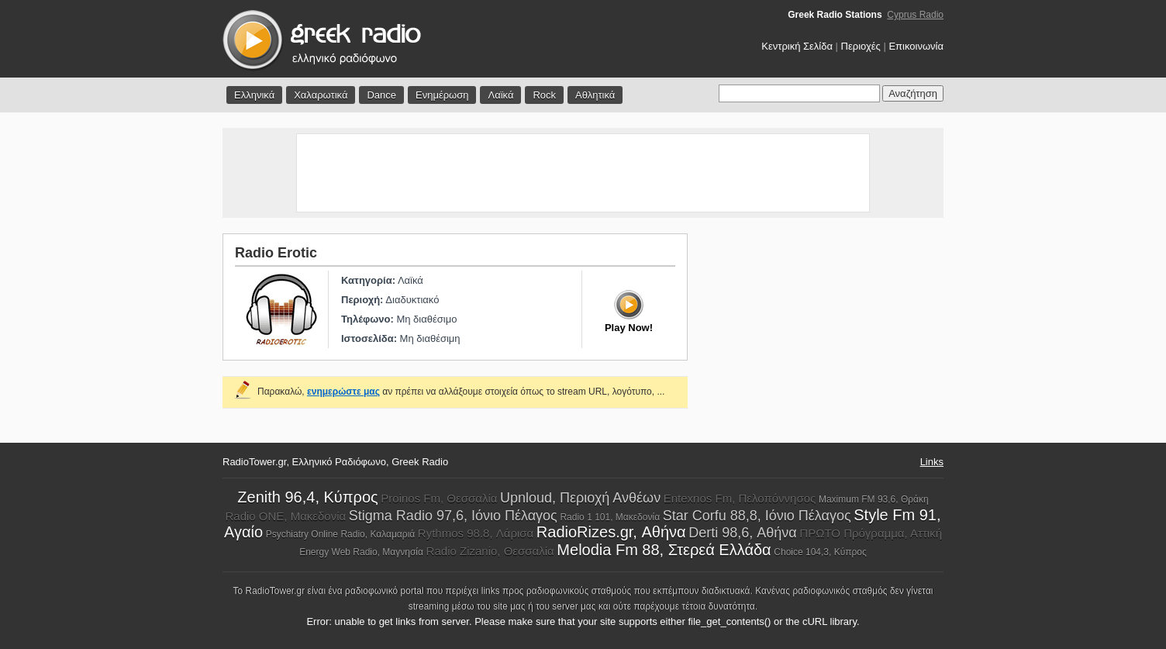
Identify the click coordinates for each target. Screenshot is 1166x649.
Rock (544, 95)
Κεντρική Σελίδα (797, 46)
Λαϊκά (500, 95)
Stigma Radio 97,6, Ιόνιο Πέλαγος (453, 515)
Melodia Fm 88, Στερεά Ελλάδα (664, 549)
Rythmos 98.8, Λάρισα (475, 533)
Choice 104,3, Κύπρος (820, 552)
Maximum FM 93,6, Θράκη (874, 499)
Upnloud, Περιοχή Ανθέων (580, 498)
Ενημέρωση (442, 95)
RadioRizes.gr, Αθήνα (611, 531)
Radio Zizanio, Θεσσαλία (490, 551)
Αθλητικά (595, 95)
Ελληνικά (254, 95)
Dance (381, 95)
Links (931, 462)
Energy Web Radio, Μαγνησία (361, 552)
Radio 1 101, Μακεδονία (610, 517)
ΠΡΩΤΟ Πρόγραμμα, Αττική (870, 533)
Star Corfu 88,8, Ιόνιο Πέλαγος (757, 515)
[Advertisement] (583, 173)
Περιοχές (861, 46)
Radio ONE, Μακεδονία (285, 516)
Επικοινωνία (915, 46)
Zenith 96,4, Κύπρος (307, 497)
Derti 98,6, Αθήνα (742, 532)
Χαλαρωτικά (320, 95)
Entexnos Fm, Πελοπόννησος (740, 498)
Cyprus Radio (915, 14)
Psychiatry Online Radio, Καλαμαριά (341, 534)
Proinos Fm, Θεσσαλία (439, 498)
